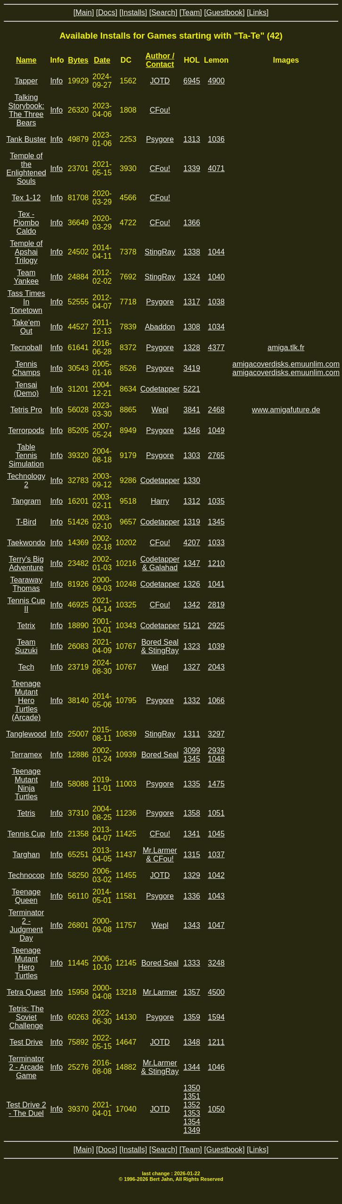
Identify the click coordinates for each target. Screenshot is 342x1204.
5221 (191, 389)
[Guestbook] (224, 12)
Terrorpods (26, 430)
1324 (191, 277)
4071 (216, 168)
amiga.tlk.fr (286, 348)
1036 (216, 139)
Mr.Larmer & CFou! (160, 854)
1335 (191, 784)
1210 (216, 563)
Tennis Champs (26, 368)
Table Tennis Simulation (26, 455)
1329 (191, 875)
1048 (216, 759)
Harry (160, 501)
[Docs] (106, 12)
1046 (216, 1067)
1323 (191, 646)
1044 (216, 252)
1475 (216, 784)
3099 (191, 750)
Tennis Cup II (26, 605)
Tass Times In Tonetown (26, 301)
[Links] (258, 12)
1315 (191, 855)
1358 (191, 813)
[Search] (163, 12)
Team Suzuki (26, 646)
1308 (191, 327)
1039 (216, 646)
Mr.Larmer (160, 992)
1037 (216, 855)
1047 (216, 925)
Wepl (159, 410)
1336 (191, 896)
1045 (216, 834)
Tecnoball (26, 348)
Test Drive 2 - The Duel (26, 1109)
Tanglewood (26, 734)
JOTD (160, 81)
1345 (216, 522)
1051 (216, 813)
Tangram (26, 501)
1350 (191, 1088)
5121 (191, 626)
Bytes (78, 60)
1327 (191, 667)
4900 (216, 81)
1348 (191, 1042)
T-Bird (26, 522)
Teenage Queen (26, 896)
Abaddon (160, 327)
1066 (216, 700)
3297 (216, 734)
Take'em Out (26, 327)
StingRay (160, 252)
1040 (216, 277)
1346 (191, 430)
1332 (191, 700)
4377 (216, 348)
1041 (216, 584)
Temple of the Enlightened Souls (26, 168)
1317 (191, 302)
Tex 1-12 (26, 198)
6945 (191, 81)
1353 (191, 1113)
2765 (216, 455)
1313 (191, 139)
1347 (191, 563)
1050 (216, 1109)
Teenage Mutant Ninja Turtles (26, 784)
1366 (191, 223)
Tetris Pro (26, 410)
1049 (216, 430)
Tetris (26, 813)
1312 (191, 501)
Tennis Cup (26, 834)
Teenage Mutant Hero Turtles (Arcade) (26, 700)
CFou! (160, 110)
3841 (191, 410)
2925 (216, 626)
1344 (191, 1067)
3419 (191, 368)
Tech (26, 667)
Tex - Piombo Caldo (26, 222)
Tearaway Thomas (26, 584)
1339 (191, 168)
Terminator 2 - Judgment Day (26, 925)
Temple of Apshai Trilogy (26, 251)
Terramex (26, 755)
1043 (216, 896)
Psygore (160, 139)
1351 (191, 1096)
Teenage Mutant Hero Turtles (26, 963)
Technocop (26, 875)
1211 (216, 1042)
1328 (191, 348)
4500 (216, 992)
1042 (216, 875)
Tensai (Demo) (26, 389)
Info (56, 81)
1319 (191, 522)
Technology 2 (26, 480)
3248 (216, 963)
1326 (191, 584)
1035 (216, 501)
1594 (216, 1017)
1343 (191, 925)
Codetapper (160, 389)
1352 (191, 1105)
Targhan (26, 855)
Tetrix (26, 626)
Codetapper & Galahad (160, 563)
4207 (191, 543)
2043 (216, 667)
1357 (191, 992)
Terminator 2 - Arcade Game (26, 1067)
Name (26, 60)
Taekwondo (26, 543)
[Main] (83, 12)
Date (102, 60)
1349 (191, 1130)
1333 (191, 963)
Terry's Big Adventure (26, 563)
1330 (191, 480)
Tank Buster (26, 139)
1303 (191, 455)
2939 (216, 750)
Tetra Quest (26, 992)
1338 (191, 252)
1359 (191, 1017)
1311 (191, 734)
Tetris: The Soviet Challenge (26, 1017)
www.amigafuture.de (286, 410)
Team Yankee (26, 277)
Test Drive (26, 1042)
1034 (216, 327)
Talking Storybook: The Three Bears (26, 110)
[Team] (190, 12)
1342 (191, 605)
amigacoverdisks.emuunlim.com (286, 364)
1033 (216, 543)
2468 (216, 410)
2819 (216, 605)
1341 (191, 834)
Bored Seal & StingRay (160, 646)
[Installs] (133, 12)
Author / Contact (160, 60)
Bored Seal (160, 755)
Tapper (26, 81)
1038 (216, 302)
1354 (191, 1122)
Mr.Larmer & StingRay (160, 1067)
